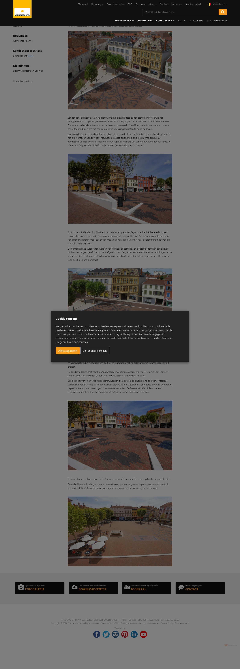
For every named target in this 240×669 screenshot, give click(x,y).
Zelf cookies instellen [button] (95, 350)
